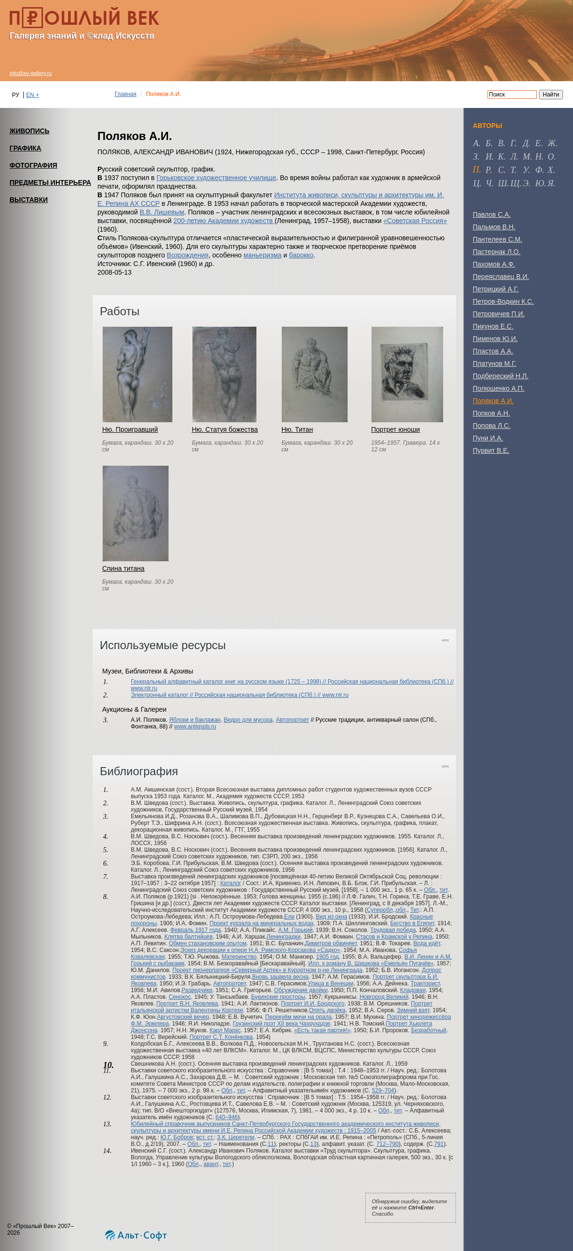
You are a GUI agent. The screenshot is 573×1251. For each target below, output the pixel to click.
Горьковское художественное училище (216, 178)
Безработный (428, 1030)
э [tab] (526, 183)
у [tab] (525, 170)
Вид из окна (331, 916)
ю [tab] (539, 183)
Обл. (430, 890)
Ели (289, 916)
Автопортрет (292, 719)
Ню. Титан (297, 429)
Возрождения (187, 255)
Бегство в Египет (412, 923)
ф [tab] (538, 170)
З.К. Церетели (235, 1137)
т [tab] (512, 170)
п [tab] (476, 169)
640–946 (226, 1117)
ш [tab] (502, 183)
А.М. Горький (295, 930)
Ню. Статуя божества (225, 429)
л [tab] (513, 156)
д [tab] (525, 143)
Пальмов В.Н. (494, 227)
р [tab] (488, 170)
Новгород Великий (384, 997)
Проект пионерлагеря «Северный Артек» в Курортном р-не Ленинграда (267, 970)
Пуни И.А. (488, 438)
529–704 (383, 1090)
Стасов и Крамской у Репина (394, 936)
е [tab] (538, 143)
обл (400, 910)
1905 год (327, 956)
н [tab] (538, 156)
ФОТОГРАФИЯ (33, 165)
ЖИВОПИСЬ (30, 131)
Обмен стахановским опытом (208, 943)
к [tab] (501, 156)
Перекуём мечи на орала (298, 1017)
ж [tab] (552, 143)
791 (439, 1144)
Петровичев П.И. (499, 314)
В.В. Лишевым (161, 212)
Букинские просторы (278, 997)
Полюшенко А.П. (498, 388)
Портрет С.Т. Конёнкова (221, 1037)
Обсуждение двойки (301, 990)
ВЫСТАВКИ (29, 199)
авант (210, 1164)
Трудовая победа (392, 930)
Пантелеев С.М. (497, 239)
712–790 (387, 1144)
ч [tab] (488, 183)
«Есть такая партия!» (322, 1030)
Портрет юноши (395, 429)
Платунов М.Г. (494, 363)
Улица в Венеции (330, 983)
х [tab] (550, 170)
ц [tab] (476, 183)
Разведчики (197, 990)
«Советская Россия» (415, 221)
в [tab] (500, 143)
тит (443, 890)
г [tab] (512, 143)
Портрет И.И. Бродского (312, 1003)
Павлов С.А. (492, 214)
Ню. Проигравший (130, 429)
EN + (32, 95)
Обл (227, 1090)
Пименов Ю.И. (495, 338)
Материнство (239, 956)
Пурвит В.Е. (491, 450)
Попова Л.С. (491, 425)
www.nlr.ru (144, 688)
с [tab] (501, 170)
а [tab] (475, 143)
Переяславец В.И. (501, 276)
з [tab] (475, 156)
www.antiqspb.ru (195, 726)
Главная (126, 94)
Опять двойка (327, 1010)
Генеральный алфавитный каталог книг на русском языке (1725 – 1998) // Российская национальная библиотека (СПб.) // (292, 681)
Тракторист (425, 983)
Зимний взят (413, 1010)
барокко (301, 255)
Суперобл (380, 910)
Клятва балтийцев (188, 936)
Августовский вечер (183, 1017)
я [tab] (550, 183)
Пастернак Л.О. (496, 252)
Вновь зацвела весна (280, 976)
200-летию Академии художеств (224, 221)
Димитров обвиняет (331, 943)
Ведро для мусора (248, 719)
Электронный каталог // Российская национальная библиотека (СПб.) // (226, 695)
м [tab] (526, 156)
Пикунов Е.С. (493, 326)
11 (270, 1144)
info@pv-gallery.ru (31, 73)
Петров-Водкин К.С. (503, 301)
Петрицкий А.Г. (496, 289)
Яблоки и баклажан (195, 719)
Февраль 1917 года (195, 930)
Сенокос (180, 997)
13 (313, 1144)
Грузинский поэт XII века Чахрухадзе (281, 1023)
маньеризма (263, 255)
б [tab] (488, 143)
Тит (414, 910)
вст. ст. (205, 1137)
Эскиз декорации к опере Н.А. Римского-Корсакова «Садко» (260, 950)
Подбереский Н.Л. (501, 376)
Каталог (230, 883)
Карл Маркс (225, 1030)
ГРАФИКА (25, 148)
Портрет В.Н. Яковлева (187, 1003)
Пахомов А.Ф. (494, 264)
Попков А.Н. (491, 413)
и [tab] (489, 156)
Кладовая (413, 990)
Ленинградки (283, 936)
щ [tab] (515, 183)
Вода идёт (427, 943)
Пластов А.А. (493, 351)
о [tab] (551, 156)
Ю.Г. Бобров (176, 1137)
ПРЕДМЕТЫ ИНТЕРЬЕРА (50, 182)
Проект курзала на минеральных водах (262, 923)
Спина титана (123, 568)
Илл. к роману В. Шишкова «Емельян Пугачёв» (370, 963)
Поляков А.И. (493, 401)
